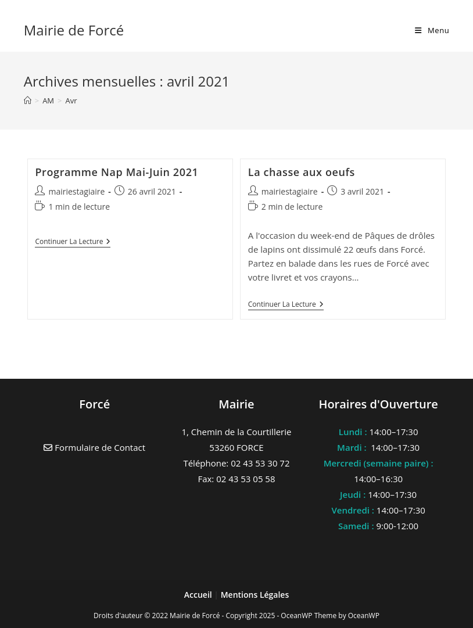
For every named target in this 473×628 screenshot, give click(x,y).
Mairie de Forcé (74, 30)
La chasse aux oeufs (301, 172)
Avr (71, 100)
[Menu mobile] (432, 30)
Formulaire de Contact (94, 447)
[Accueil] (27, 100)
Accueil (199, 594)
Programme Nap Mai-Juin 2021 (116, 172)
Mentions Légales (255, 594)
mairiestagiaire (76, 191)
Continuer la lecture (72, 242)
